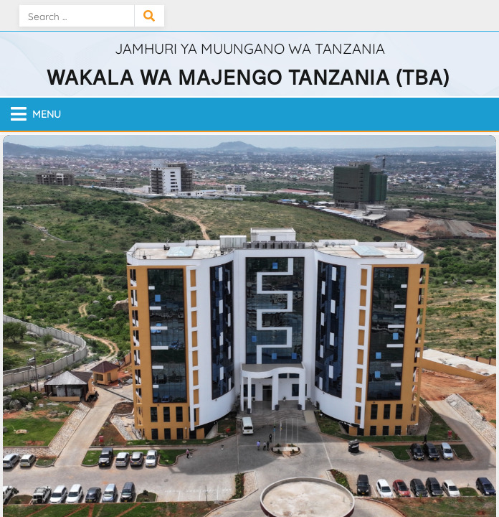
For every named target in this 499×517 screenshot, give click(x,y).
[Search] (76, 15)
